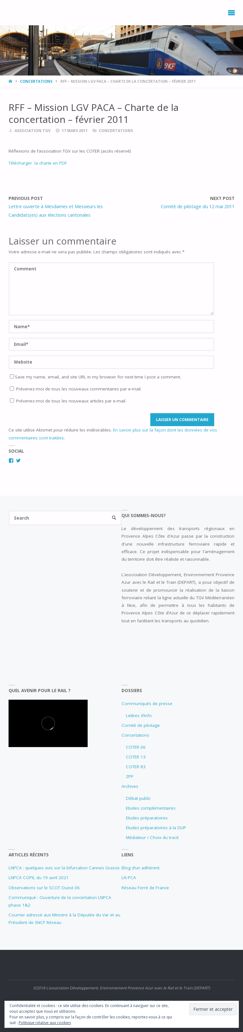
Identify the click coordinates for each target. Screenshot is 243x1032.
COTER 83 (136, 766)
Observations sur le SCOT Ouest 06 (44, 887)
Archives (130, 786)
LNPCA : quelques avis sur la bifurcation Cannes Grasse (64, 868)
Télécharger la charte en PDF (38, 163)
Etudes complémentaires (151, 808)
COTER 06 (136, 747)
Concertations (36, 81)
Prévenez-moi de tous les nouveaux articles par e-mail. (71, 401)
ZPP (130, 776)
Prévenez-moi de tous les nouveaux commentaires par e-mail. (78, 389)
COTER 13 (136, 757)
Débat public (138, 798)
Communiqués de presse (147, 703)
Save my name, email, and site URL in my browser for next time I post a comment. (95, 377)
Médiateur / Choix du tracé (152, 837)
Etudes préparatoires (147, 818)
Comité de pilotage (141, 725)
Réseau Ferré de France (145, 887)
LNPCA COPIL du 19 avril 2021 (39, 877)
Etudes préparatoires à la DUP (156, 827)
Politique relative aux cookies (45, 1022)
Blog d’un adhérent (140, 868)
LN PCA (129, 877)
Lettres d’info (139, 715)
